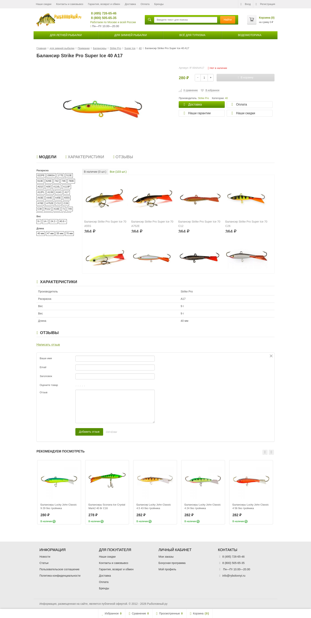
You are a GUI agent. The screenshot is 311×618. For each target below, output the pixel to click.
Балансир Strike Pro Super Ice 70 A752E (152, 224)
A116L (56, 186)
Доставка (130, 4)
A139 (50, 192)
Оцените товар (49, 385)
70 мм (69, 233)
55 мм (60, 233)
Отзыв (43, 392)
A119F (66, 186)
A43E (40, 197)
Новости (44, 556)
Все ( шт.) (118, 171)
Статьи (43, 563)
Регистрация (265, 4)
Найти (228, 19)
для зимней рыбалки (130, 35)
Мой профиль (167, 569)
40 (226, 98)
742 (57, 181)
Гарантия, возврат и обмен (104, 4)
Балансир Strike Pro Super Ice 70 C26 (246, 224)
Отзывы (123, 157)
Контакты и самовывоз (69, 4)
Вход (246, 4)
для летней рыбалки (66, 35)
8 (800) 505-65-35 (102, 18)
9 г (38, 221)
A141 (58, 192)
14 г (45, 221)
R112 (48, 209)
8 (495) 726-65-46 (102, 13)
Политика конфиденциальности (60, 575)
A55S (67, 197)
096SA (51, 175)
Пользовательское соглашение (59, 569)
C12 (58, 203)
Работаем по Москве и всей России (113, 22)
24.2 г (53, 221)
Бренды (159, 4)
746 (63, 181)
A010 (40, 186)
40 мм (40, 233)
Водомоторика (249, 35)
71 (63, 209)
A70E (40, 203)
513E (69, 175)
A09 (48, 186)
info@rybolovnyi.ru (233, 575)
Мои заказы (166, 556)
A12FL (40, 192)
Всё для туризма (192, 35)
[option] (59, 492)
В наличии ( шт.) (95, 171)
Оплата (145, 4)
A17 (66, 192)
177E (60, 175)
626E (49, 181)
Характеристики (84, 157)
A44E (49, 197)
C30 (39, 209)
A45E (58, 197)
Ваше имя (46, 358)
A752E (49, 203)
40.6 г (63, 221)
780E (71, 181)
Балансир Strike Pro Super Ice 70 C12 (199, 224)
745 (70, 209)
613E (40, 181)
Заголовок (46, 376)
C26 (66, 203)
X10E (56, 209)
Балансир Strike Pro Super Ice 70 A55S (105, 224)
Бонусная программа (171, 563)
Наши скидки (43, 4)
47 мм (50, 233)
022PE (41, 175)
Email (43, 367)
